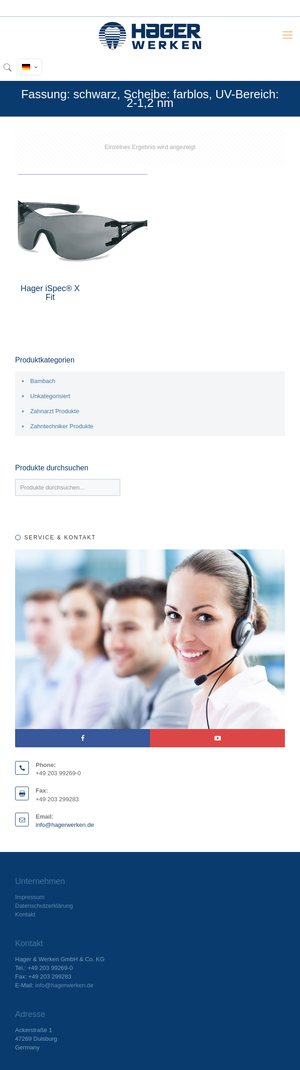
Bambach (42, 381)
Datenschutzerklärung (44, 905)
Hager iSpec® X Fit (50, 293)
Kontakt (25, 914)
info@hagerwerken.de (65, 824)
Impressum (29, 897)
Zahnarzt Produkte (54, 411)
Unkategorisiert (50, 396)
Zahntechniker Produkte (61, 426)
